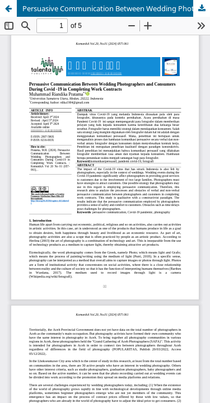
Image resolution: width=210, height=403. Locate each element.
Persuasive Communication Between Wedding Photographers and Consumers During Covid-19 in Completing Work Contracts (116, 8)
